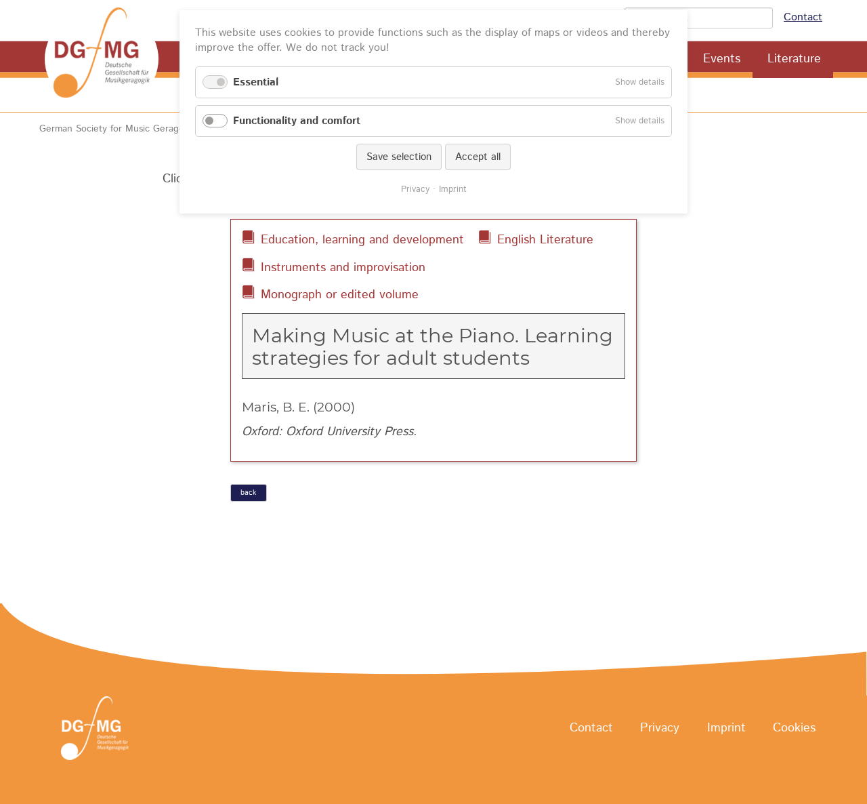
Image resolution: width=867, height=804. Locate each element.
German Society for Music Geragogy (116, 129)
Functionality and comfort (296, 121)
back (248, 492)
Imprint (726, 729)
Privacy (659, 729)
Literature (794, 59)
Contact (803, 17)
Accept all (478, 157)
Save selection (398, 157)
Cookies (794, 729)
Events (721, 59)
